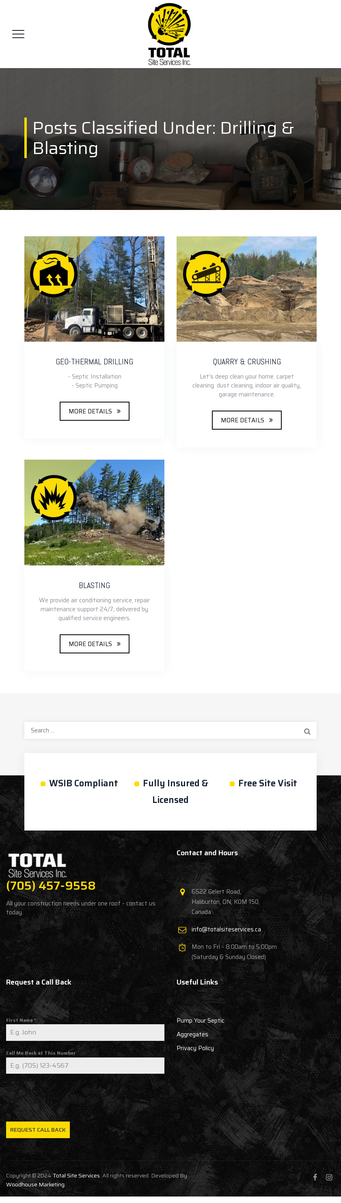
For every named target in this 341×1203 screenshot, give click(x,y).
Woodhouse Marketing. (36, 1184)
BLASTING (94, 585)
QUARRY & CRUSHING (247, 361)
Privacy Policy (195, 1048)
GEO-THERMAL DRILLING (94, 361)
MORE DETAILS (90, 411)
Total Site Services (76, 1175)
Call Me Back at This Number (41, 1053)
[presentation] (85, 1097)
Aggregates (192, 1034)
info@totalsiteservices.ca (226, 929)
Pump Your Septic (200, 1020)
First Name (21, 1020)
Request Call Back (38, 1129)
